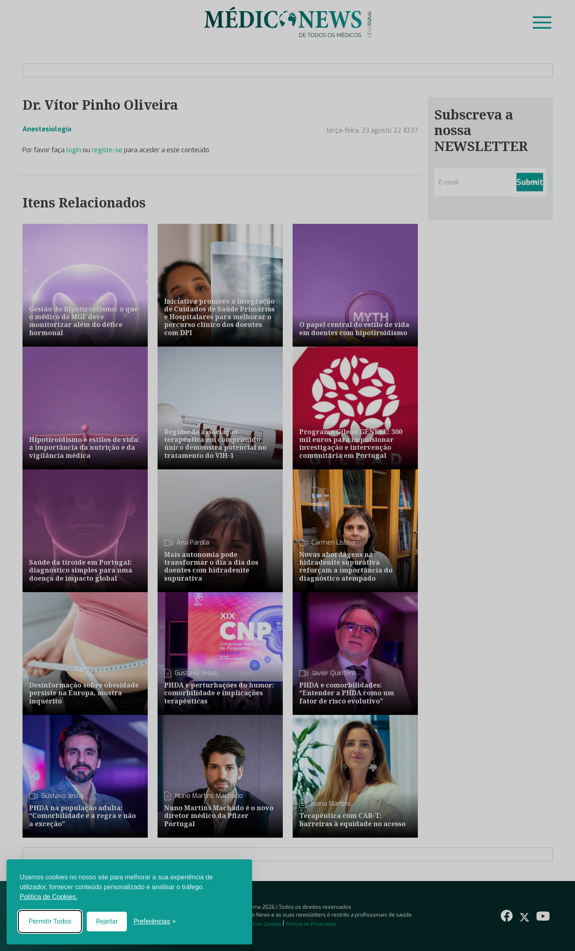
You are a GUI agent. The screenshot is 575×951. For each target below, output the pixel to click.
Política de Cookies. (48, 896)
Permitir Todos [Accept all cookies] (50, 921)
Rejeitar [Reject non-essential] (107, 921)
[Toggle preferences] (154, 921)
